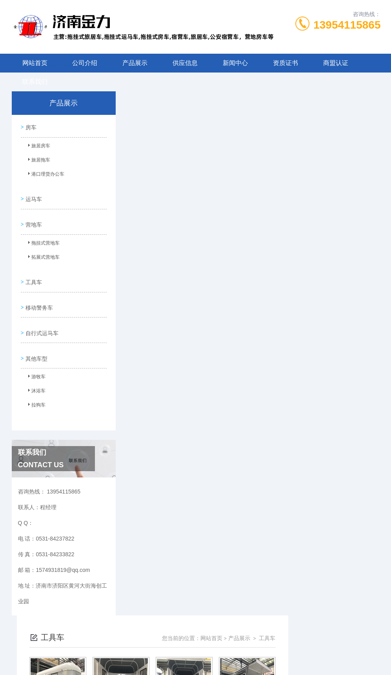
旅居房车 (37, 146)
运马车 (33, 194)
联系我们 (34, 81)
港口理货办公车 (44, 174)
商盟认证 (335, 63)
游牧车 (35, 358)
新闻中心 (235, 63)
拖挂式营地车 (42, 237)
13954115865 (346, 25)
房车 (30, 126)
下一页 (267, 310)
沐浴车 (35, 373)
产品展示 (134, 63)
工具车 (33, 271)
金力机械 (209, 662)
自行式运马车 (41, 316)
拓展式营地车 (42, 251)
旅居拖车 (37, 160)
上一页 (222, 310)
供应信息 (185, 63)
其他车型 (36, 338)
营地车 (33, 217)
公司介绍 (84, 63)
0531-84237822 (150, 625)
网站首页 (34, 63)
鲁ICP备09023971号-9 (250, 637)
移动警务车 (38, 293)
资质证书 (285, 63)
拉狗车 (35, 387)
